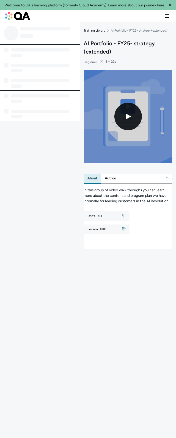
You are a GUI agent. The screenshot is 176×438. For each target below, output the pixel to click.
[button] (170, 5)
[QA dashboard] (17, 16)
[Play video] (128, 115)
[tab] (92, 177)
